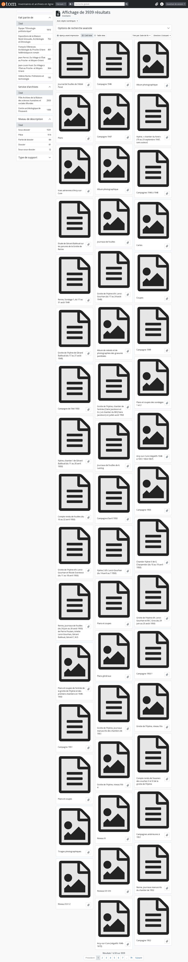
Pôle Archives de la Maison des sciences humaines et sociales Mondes (34, 100)
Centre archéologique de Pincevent (34, 109)
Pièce (34, 135)
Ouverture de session (175, 4)
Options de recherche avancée (75, 28)
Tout (20, 23)
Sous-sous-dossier (34, 150)
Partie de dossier (34, 140)
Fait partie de (25, 17)
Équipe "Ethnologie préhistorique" (34, 29)
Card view (87, 35)
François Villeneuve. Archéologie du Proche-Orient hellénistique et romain (34, 49)
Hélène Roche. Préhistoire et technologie (34, 77)
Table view (99, 35)
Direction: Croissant (161, 35)
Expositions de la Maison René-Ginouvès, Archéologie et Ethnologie (34, 39)
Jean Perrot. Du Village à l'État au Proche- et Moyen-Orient (34, 59)
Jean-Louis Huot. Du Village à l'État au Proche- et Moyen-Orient (34, 68)
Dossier (34, 145)
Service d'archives (28, 86)
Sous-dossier (34, 130)
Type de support (27, 157)
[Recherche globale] (99, 4)
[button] (156, 4)
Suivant (138, 957)
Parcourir (60, 4)
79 (131, 957)
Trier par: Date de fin (140, 35)
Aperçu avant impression (68, 35)
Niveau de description (30, 119)
